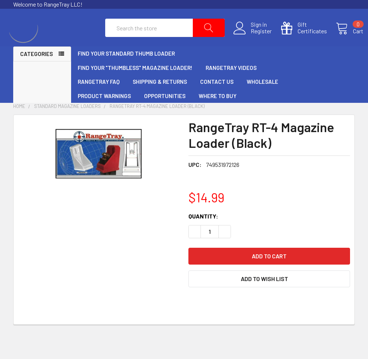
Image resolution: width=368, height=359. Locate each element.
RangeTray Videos (231, 84)
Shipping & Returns (160, 98)
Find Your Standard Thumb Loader (126, 70)
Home (19, 123)
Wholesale (262, 98)
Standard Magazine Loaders (67, 123)
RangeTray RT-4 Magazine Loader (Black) (157, 123)
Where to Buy (217, 112)
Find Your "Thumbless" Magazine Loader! (135, 84)
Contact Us (216, 98)
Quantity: (203, 232)
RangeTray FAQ (98, 98)
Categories (36, 70)
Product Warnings (104, 112)
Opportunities (164, 112)
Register (252, 39)
